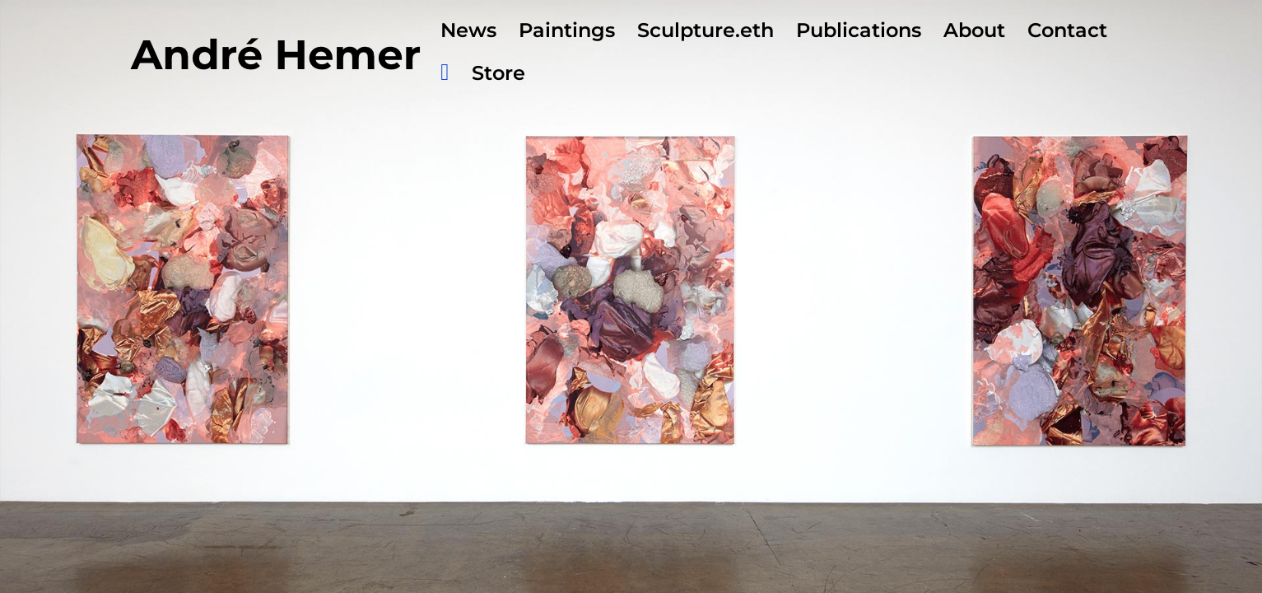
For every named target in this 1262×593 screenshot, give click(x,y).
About (974, 33)
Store (498, 76)
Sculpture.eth (705, 33)
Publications (858, 33)
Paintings (567, 33)
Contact (1067, 33)
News (468, 33)
